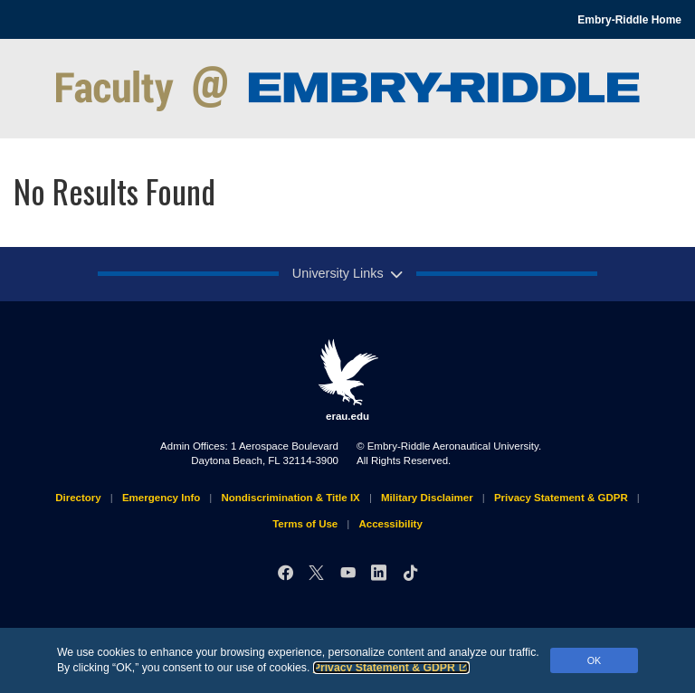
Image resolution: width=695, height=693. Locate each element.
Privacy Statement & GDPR (391, 667)
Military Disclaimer (427, 497)
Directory (78, 497)
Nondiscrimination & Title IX (290, 497)
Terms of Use (305, 523)
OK (594, 660)
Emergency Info (161, 497)
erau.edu (347, 380)
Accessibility (390, 523)
